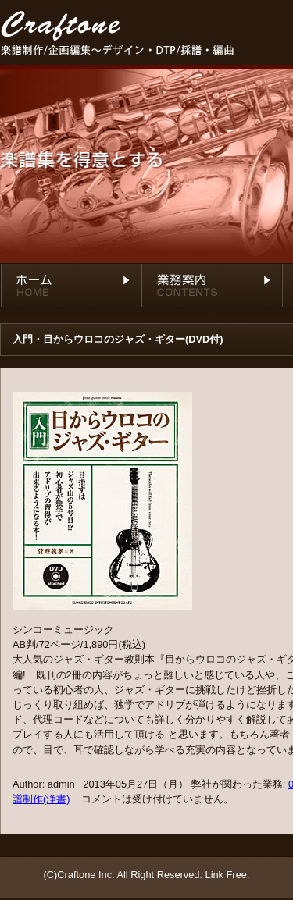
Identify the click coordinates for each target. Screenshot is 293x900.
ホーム (70, 289)
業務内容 (211, 289)
